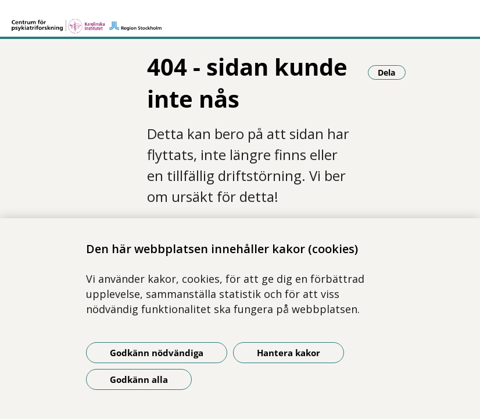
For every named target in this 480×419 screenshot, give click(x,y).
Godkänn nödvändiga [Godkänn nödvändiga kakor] (156, 352)
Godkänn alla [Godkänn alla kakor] (139, 379)
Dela (392, 72)
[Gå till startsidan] (87, 21)
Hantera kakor (288, 352)
